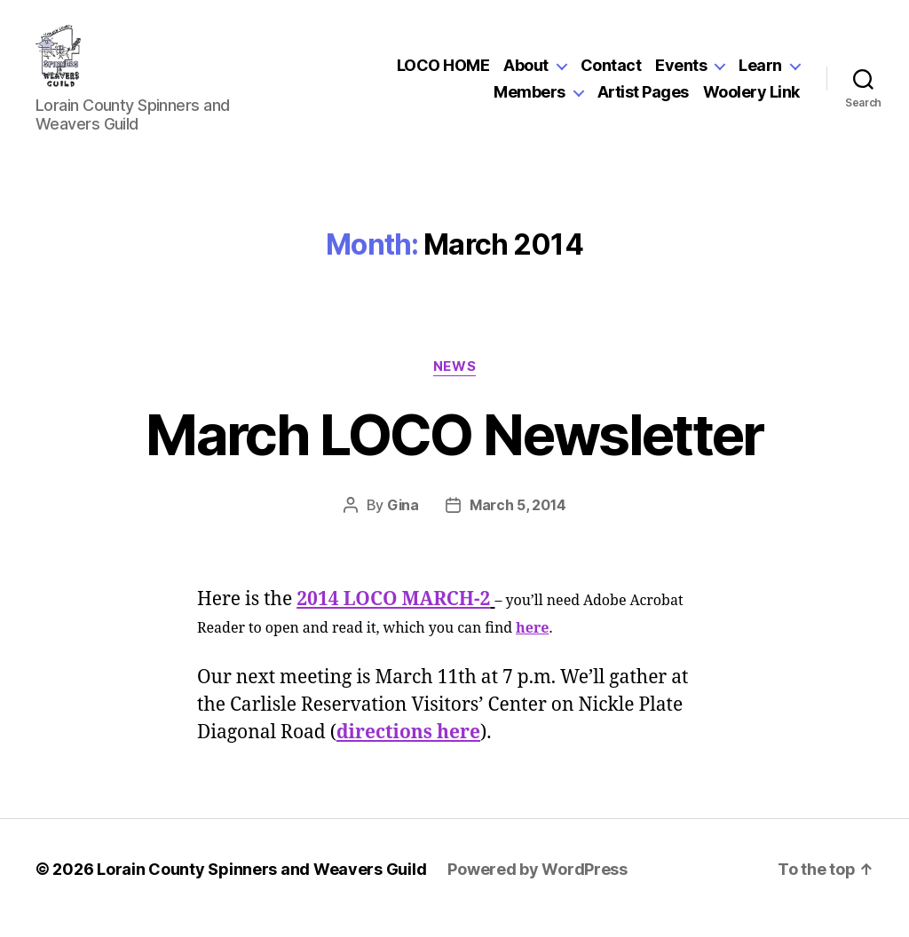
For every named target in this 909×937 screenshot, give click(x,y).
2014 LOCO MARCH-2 (393, 617)
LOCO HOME (443, 74)
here (532, 646)
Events (681, 74)
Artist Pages (643, 100)
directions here (408, 750)
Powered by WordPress (537, 887)
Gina (403, 522)
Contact (611, 74)
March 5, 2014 (518, 522)
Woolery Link (751, 100)
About (526, 74)
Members (529, 100)
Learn (760, 74)
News (454, 384)
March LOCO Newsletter (454, 452)
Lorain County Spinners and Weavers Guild (261, 887)
